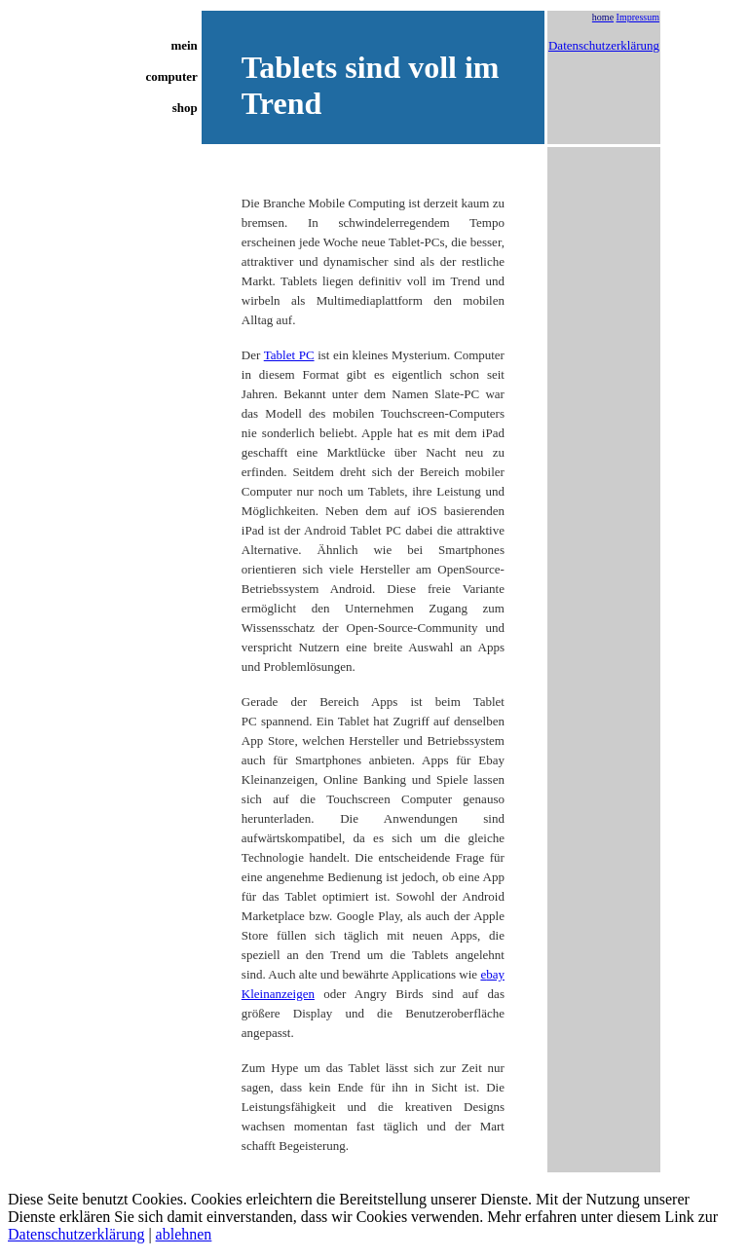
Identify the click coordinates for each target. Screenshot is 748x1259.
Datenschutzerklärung (603, 45)
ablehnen (184, 1234)
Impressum (638, 17)
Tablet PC (289, 355)
